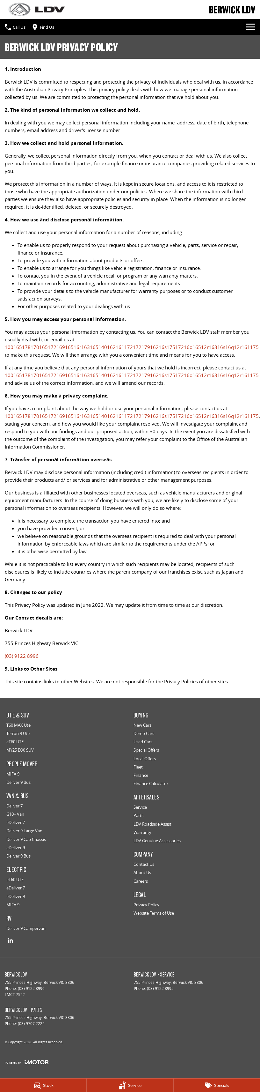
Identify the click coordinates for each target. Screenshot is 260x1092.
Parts (138, 815)
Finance (141, 775)
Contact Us (144, 864)
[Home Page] (37, 9)
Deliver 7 (14, 806)
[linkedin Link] (10, 940)
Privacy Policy (146, 905)
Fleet (138, 767)
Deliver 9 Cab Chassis (26, 839)
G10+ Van (15, 814)
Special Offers (146, 750)
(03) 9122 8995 (160, 988)
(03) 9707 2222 (31, 1023)
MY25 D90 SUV (20, 750)
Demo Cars (144, 733)
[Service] (130, 1085)
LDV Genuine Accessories (157, 840)
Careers (141, 881)
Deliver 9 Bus (18, 782)
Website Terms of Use (154, 913)
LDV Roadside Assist (152, 824)
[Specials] (217, 1085)
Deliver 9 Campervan (26, 928)
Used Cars (143, 742)
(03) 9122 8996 (22, 656)
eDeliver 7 (15, 822)
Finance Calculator (151, 783)
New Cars (142, 725)
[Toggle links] (26, 1062)
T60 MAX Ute (18, 725)
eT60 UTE (15, 742)
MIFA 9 (12, 774)
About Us (142, 872)
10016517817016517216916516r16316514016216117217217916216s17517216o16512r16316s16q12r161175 (132, 347)
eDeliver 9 (15, 848)
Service (140, 807)
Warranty (142, 832)
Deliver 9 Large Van (24, 831)
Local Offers (145, 758)
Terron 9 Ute (18, 733)
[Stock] (43, 1085)
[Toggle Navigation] (250, 27)
